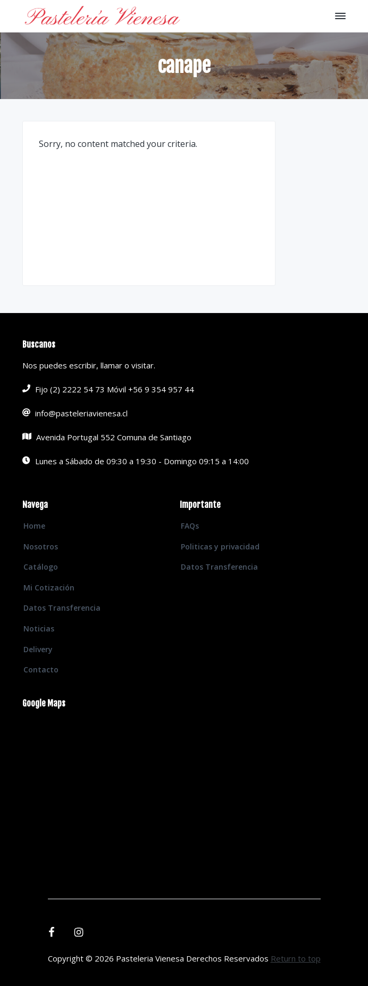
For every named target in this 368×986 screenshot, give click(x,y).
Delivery (38, 649)
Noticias (38, 628)
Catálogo (40, 567)
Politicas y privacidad (220, 546)
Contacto (40, 669)
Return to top (296, 958)
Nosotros (40, 546)
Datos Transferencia (62, 608)
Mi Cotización (48, 587)
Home (34, 526)
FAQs (190, 526)
